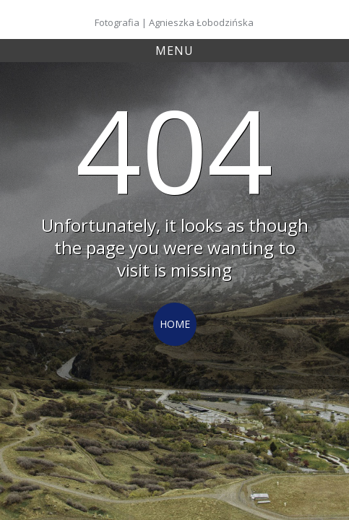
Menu (174, 50)
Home (175, 324)
